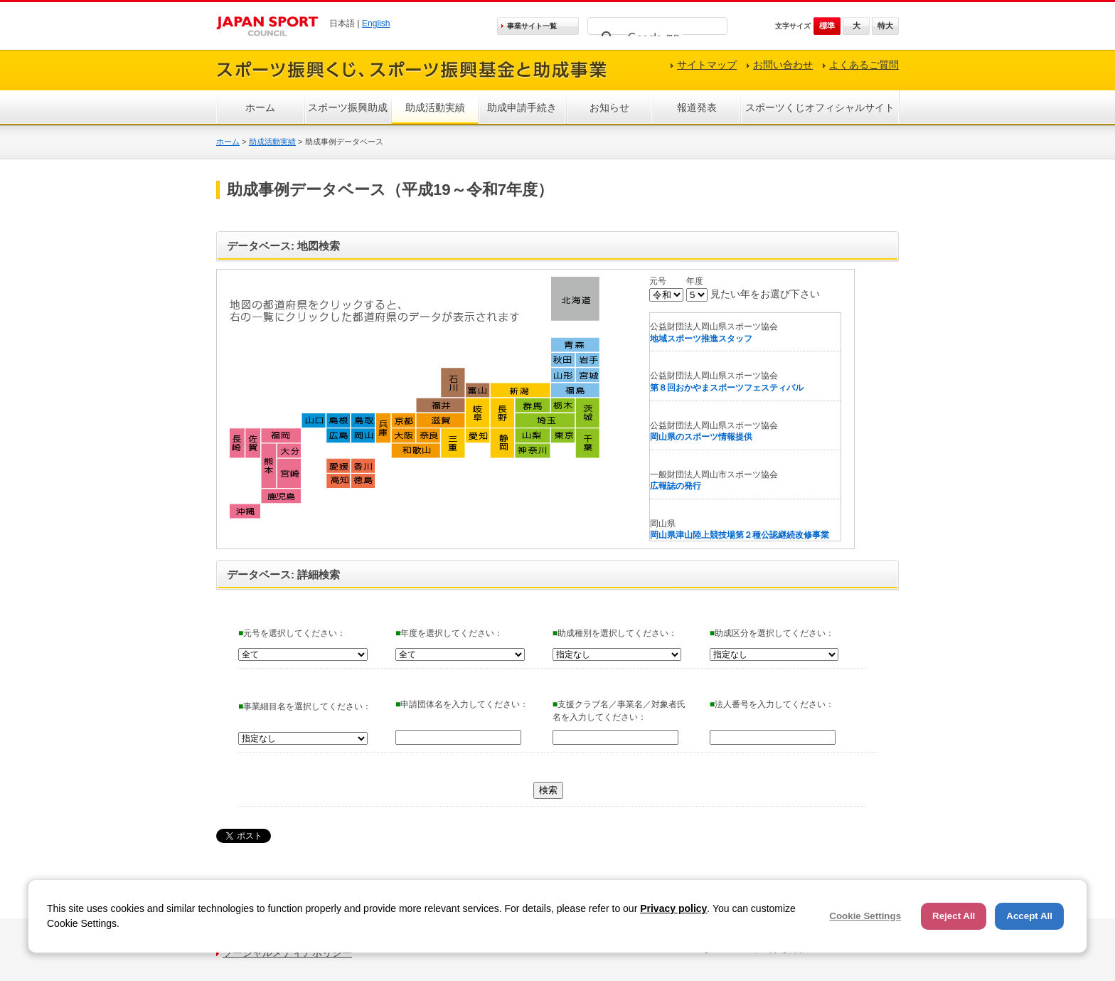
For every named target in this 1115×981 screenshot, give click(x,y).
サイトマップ (707, 64)
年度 (694, 281)
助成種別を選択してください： (615, 633)
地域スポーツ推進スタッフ (701, 339)
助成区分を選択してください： (772, 633)
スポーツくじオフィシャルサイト (820, 107)
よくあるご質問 (864, 64)
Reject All (953, 916)
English (376, 23)
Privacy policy (673, 908)
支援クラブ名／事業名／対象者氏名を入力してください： (619, 710)
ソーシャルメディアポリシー (287, 952)
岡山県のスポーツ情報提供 (701, 437)
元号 (657, 281)
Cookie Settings (865, 916)
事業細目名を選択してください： (304, 706)
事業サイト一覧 (532, 26)
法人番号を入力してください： (772, 704)
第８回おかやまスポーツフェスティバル (727, 388)
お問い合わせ (783, 64)
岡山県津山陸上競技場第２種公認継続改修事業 (739, 535)
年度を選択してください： (449, 633)
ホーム (260, 107)
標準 (827, 25)
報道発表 (697, 107)
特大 (885, 25)
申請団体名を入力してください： (461, 704)
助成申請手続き (522, 107)
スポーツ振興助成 (348, 107)
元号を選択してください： (292, 633)
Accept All (1029, 916)
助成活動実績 (435, 107)
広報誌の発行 (675, 486)
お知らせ (609, 107)
